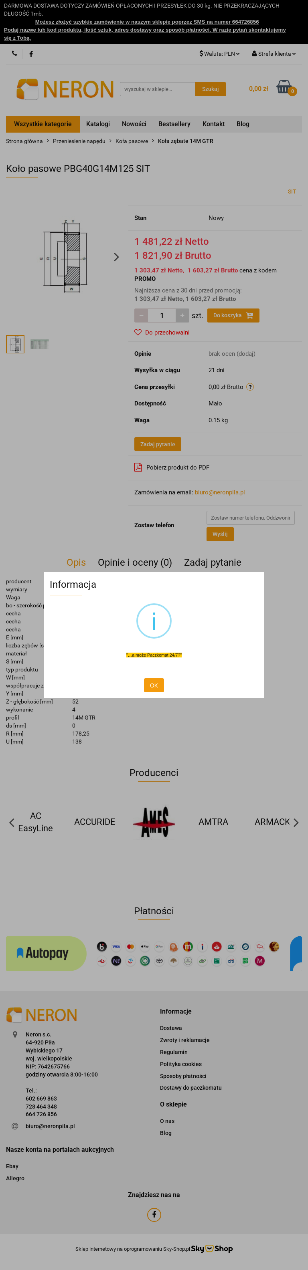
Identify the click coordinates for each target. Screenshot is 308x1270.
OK (154, 685)
